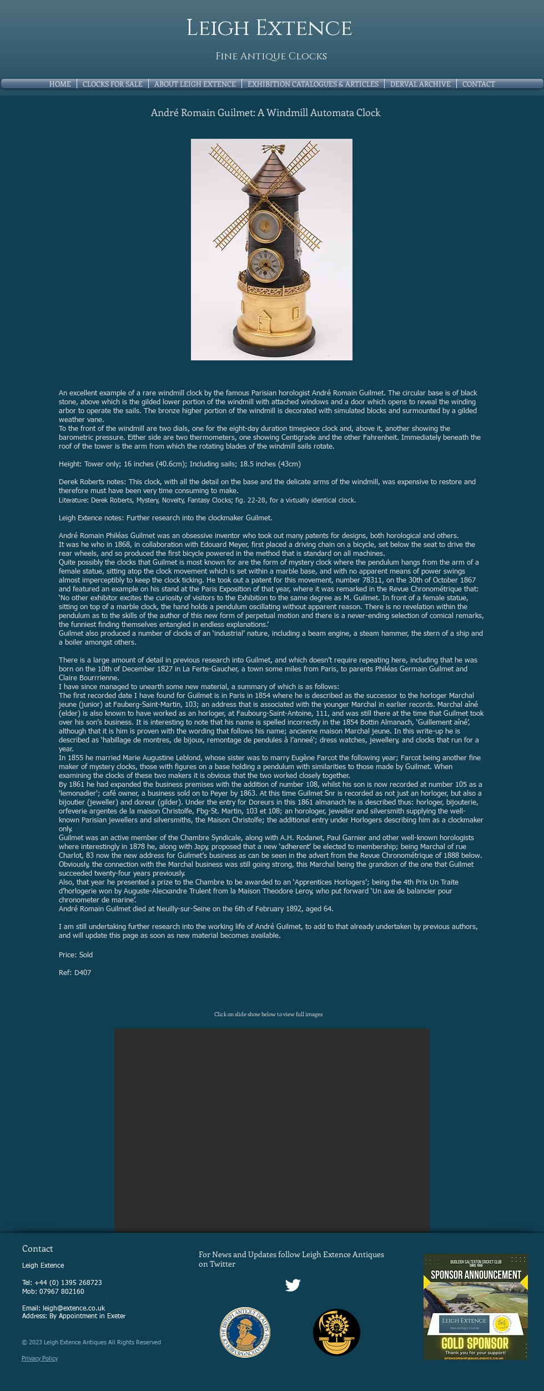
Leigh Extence (269, 28)
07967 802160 (61, 1292)
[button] (272, 1130)
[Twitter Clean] (293, 1285)
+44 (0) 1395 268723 (68, 1283)
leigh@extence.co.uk (74, 1308)
